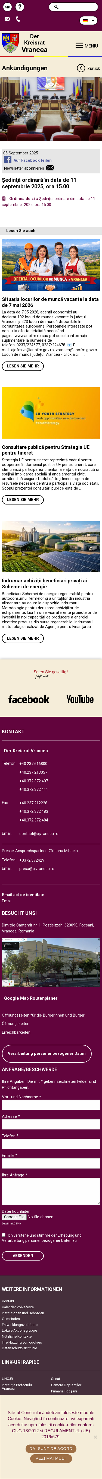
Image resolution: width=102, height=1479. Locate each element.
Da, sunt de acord (50, 1448)
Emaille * (9, 1155)
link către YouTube (80, 699)
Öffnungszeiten (15, 1023)
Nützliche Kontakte (17, 1336)
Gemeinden (11, 1319)
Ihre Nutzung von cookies (22, 1342)
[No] (95, 1437)
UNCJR (7, 1379)
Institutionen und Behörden (23, 1313)
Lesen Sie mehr (23, 366)
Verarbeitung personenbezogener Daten (47, 1053)
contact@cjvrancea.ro (38, 833)
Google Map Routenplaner (31, 998)
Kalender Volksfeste (18, 1307)
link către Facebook (28, 699)
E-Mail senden (9, 19)
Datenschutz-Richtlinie (19, 1348)
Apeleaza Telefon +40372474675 (19, 19)
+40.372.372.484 (33, 820)
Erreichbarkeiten (16, 1032)
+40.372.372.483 (33, 811)
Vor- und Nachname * (21, 1096)
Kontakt (8, 1301)
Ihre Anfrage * (14, 1175)
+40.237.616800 (33, 763)
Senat (55, 1379)
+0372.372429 (31, 860)
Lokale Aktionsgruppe (19, 1330)
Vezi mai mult (51, 1458)
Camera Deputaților (66, 1385)
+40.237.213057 (33, 772)
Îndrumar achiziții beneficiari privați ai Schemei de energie (44, 583)
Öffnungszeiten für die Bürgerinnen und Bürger (43, 1015)
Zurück (88, 69)
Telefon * (10, 1136)
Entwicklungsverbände (20, 1325)
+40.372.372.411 (33, 789)
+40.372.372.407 (33, 781)
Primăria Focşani (64, 1391)
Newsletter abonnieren (24, 168)
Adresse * (11, 1116)
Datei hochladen (16, 1211)
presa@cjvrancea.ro (36, 869)
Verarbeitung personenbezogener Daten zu (39, 1240)
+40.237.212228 (33, 803)
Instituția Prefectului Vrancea (17, 1387)
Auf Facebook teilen (33, 160)
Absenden (23, 1255)
